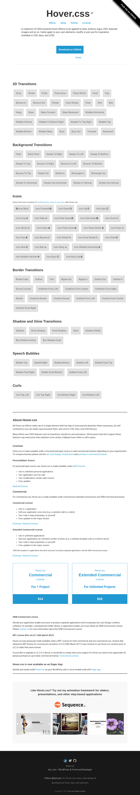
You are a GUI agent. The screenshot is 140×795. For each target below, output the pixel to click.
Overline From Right (26, 308)
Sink (100, 102)
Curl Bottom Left (90, 394)
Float (88, 102)
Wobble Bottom (24, 131)
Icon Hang (60, 247)
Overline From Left (85, 298)
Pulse (44, 93)
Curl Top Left (22, 394)
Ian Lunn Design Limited (76, 791)
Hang (18, 112)
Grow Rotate (72, 102)
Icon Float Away (63, 218)
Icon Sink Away (89, 218)
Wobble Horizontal (94, 112)
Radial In (60, 173)
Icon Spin (102, 208)
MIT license (79, 466)
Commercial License (69, 656)
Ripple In (83, 279)
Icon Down (65, 208)
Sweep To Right (54, 154)
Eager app (95, 669)
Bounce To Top (23, 173)
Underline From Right (105, 289)
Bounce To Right (45, 163)
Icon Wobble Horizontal (87, 247)
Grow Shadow (38, 330)
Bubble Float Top (103, 362)
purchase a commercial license (92, 454)
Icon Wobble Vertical (28, 256)
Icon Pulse (43, 228)
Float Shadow (59, 330)
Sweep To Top (23, 163)
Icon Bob (41, 247)
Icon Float (111, 237)
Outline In (118, 279)
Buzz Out (76, 131)
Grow (18, 93)
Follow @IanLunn (53, 778)
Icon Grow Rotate (88, 237)
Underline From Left (48, 289)
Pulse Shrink (79, 93)
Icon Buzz (53, 256)
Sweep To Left (76, 154)
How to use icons (57, 202)
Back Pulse (33, 154)
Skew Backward (70, 112)
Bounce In (21, 102)
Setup (63, 23)
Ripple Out (66, 279)
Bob (111, 102)
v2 (92, 13)
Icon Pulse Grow (67, 228)
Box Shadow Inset (52, 340)
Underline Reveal (38, 298)
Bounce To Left (68, 163)
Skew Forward (48, 112)
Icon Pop (22, 237)
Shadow (20, 330)
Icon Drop (22, 218)
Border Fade (22, 279)
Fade (18, 154)
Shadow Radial (92, 330)
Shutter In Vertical (83, 183)
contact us (24, 629)
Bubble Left (82, 362)
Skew (31, 112)
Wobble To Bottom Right (51, 122)
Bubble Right (40, 362)
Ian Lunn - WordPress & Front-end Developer (70, 769)
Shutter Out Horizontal (55, 183)
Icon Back (22, 208)
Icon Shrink (23, 228)
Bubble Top (21, 362)
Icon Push (117, 228)
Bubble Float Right (25, 372)
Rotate (55, 102)
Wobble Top (105, 122)
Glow (75, 330)
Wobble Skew (45, 131)
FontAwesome (43, 202)
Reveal (19, 298)
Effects (52, 23)
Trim (51, 279)
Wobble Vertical (24, 122)
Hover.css (40, 669)
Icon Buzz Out (74, 256)
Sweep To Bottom (100, 154)
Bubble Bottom (61, 362)
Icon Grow (111, 218)
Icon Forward (43, 208)
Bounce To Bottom (92, 163)
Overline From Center (113, 298)
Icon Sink (22, 247)
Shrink (31, 93)
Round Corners (23, 289)
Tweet (78, 57)
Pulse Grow (60, 93)
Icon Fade (41, 218)
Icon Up (84, 208)
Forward (92, 131)
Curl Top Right (43, 394)
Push (95, 93)
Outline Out (100, 279)
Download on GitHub (70, 49)
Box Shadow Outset (26, 340)
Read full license (20, 486)
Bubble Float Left (78, 372)
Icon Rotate (64, 237)
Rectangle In (78, 173)
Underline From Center (76, 289)
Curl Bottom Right (66, 394)
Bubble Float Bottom (52, 372)
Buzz (61, 131)
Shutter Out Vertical (109, 183)
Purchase (17, 524)
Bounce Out (39, 102)
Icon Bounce (42, 237)
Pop (107, 93)
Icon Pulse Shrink (94, 228)
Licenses (86, 23)
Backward (108, 131)
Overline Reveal (61, 298)
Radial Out (43, 173)
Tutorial (74, 23)
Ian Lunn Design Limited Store (60, 454)
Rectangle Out (98, 173)
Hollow (38, 279)
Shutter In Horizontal (26, 183)
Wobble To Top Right (81, 122)
